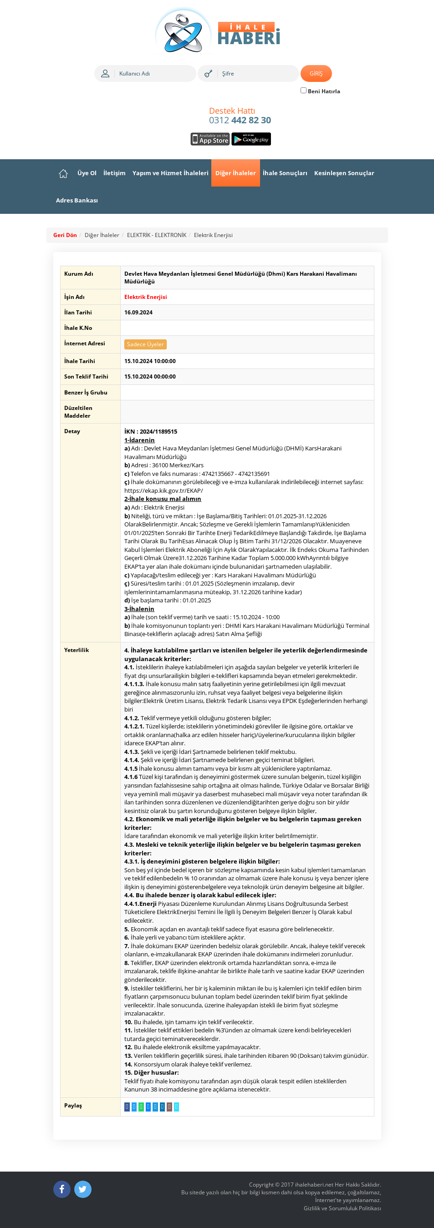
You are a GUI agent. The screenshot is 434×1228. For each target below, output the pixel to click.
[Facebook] (62, 1189)
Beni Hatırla (320, 91)
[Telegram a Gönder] (154, 1107)
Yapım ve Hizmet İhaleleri (171, 173)
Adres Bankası (77, 200)
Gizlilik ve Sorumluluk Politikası (342, 1208)
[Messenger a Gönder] (146, 1107)
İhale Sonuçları (285, 173)
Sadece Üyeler (144, 344)
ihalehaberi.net (314, 1184)
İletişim (114, 173)
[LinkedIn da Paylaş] (160, 1107)
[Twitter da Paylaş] (132, 1107)
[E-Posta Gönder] (168, 1107)
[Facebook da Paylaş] (125, 1107)
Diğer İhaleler (235, 173)
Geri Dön (65, 235)
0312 (240, 116)
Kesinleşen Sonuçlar (344, 173)
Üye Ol (87, 173)
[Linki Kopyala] (175, 1107)
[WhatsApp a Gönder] (140, 1107)
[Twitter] (83, 1189)
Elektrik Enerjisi (213, 235)
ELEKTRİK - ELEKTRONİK (156, 235)
